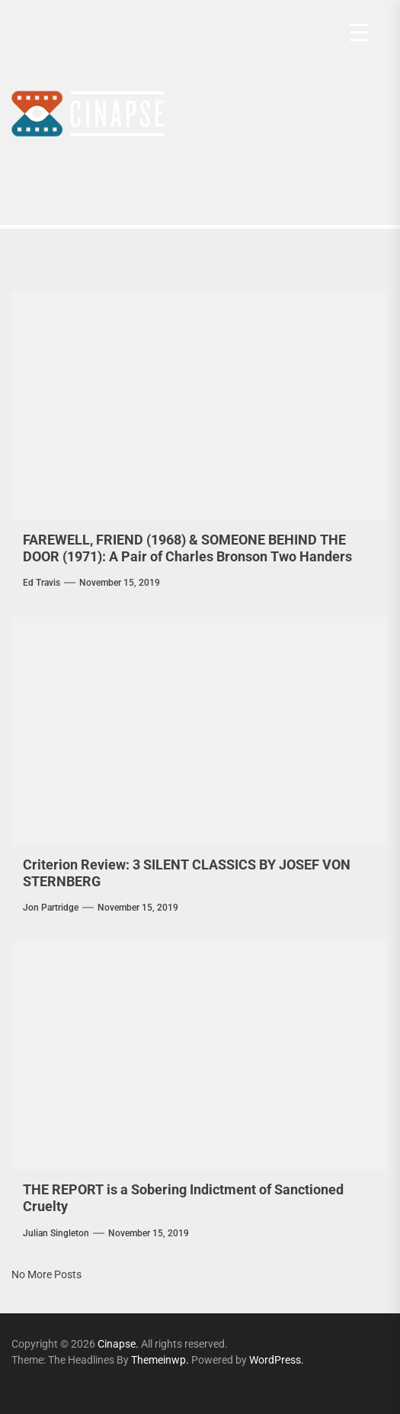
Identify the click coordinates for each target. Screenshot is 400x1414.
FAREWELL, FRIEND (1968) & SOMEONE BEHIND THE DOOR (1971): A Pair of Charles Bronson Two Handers (187, 548)
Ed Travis (41, 582)
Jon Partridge (50, 907)
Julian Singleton (56, 1233)
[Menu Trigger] (359, 32)
